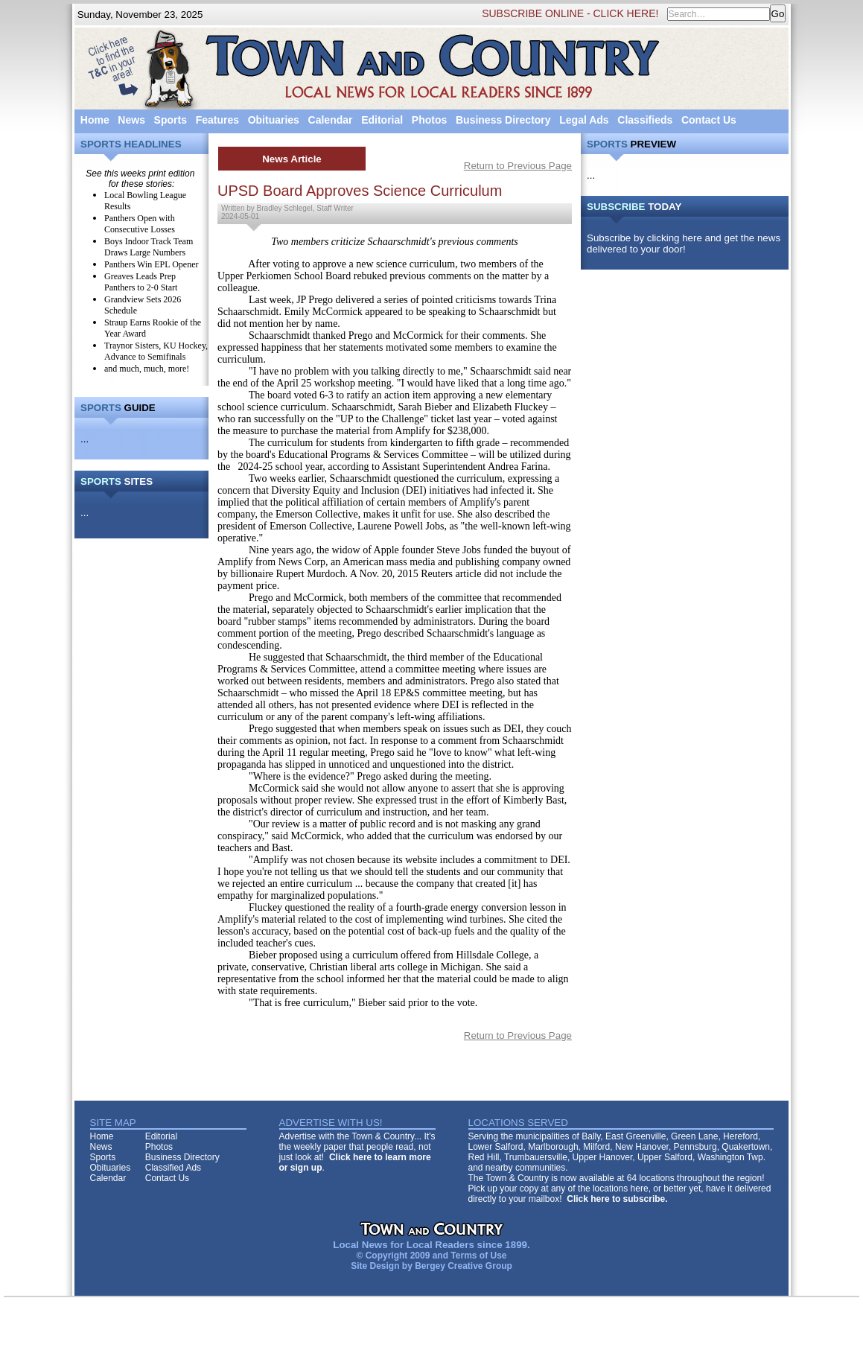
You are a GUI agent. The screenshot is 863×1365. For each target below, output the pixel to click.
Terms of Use (478, 1255)
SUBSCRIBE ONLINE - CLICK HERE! (570, 13)
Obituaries (273, 120)
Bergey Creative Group (463, 1266)
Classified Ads (173, 1167)
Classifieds (644, 120)
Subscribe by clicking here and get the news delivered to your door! (683, 243)
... (84, 439)
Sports (170, 120)
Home (94, 120)
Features (217, 120)
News (131, 120)
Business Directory (503, 120)
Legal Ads (583, 120)
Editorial (382, 120)
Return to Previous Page (518, 165)
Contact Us (708, 120)
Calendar (330, 120)
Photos (429, 120)
